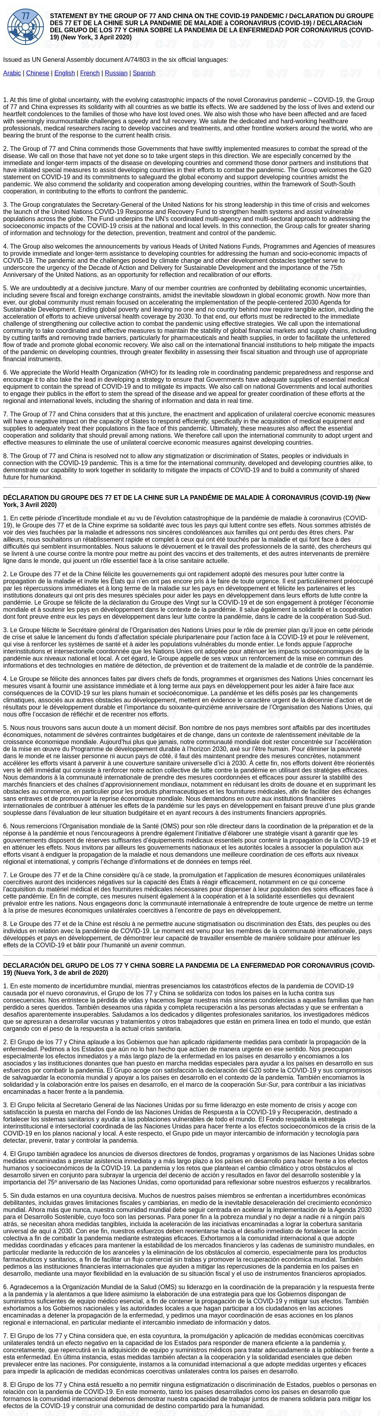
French (90, 73)
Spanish (144, 73)
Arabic (12, 73)
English (64, 73)
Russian (116, 73)
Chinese (37, 73)
